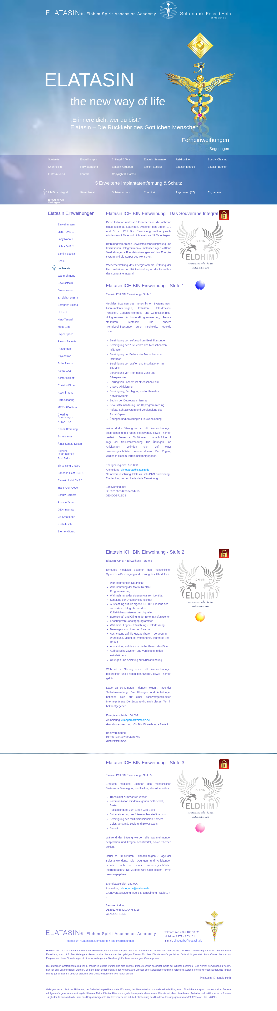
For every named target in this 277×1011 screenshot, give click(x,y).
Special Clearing (217, 159)
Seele (61, 261)
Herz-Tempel (65, 319)
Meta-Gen (64, 326)
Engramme (214, 192)
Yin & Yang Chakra (69, 465)
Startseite (53, 159)
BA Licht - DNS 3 (68, 297)
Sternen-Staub (66, 531)
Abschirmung (65, 392)
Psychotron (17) (185, 192)
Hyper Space (65, 334)
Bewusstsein (65, 282)
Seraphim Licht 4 (68, 304)
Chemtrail (149, 192)
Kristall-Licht (65, 524)
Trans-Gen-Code (68, 487)
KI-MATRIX (64, 421)
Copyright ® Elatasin (124, 174)
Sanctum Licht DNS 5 (70, 473)
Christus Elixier (67, 385)
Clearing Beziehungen (65, 415)
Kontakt (84, 174)
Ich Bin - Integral (58, 192)
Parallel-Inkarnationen (66, 452)
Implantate (64, 268)
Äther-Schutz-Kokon (70, 443)
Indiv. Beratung (89, 166)
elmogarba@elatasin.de (135, 469)
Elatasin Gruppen (122, 166)
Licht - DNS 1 (66, 231)
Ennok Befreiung (68, 429)
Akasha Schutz (67, 502)
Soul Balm (64, 458)
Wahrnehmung (66, 275)
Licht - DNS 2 (66, 246)
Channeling (55, 166)
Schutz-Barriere (67, 494)
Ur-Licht (62, 312)
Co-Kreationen (66, 516)
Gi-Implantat (87, 192)
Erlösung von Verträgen (56, 200)
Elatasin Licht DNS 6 (70, 480)
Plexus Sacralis (67, 341)
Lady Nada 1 (65, 239)
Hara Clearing (66, 399)
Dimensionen (65, 290)
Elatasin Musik (56, 174)
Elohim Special (153, 166)
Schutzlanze (65, 436)
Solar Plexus (65, 363)
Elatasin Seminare (155, 159)
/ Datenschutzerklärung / (95, 940)
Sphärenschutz (121, 192)
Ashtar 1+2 (64, 370)
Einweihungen (88, 159)
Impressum (72, 940)
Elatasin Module (185, 166)
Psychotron (64, 356)
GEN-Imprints (66, 509)
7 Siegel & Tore (121, 159)
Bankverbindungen (122, 940)
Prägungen (64, 348)
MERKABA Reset (68, 407)
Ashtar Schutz (66, 378)
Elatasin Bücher (217, 166)
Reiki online (183, 159)
